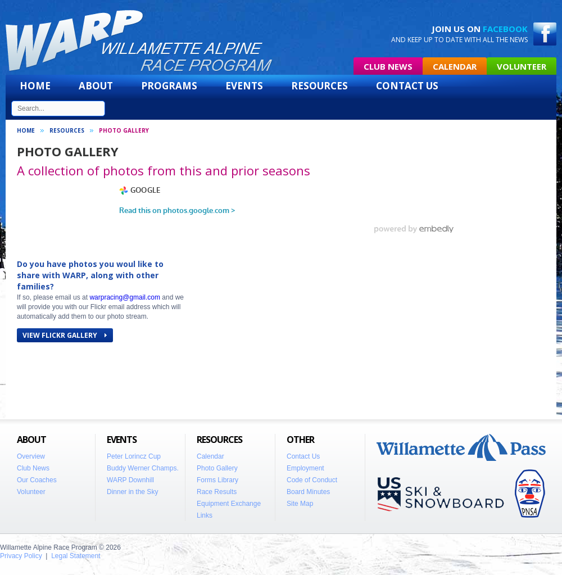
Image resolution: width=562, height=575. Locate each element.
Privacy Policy (21, 556)
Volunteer (521, 66)
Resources (319, 85)
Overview (31, 456)
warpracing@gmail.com (124, 297)
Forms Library (217, 480)
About (96, 85)
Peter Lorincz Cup (134, 456)
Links (204, 515)
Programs (169, 85)
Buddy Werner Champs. (143, 468)
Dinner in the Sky (132, 492)
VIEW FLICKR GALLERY (64, 335)
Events (244, 85)
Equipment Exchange (229, 504)
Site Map (300, 504)
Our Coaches (37, 480)
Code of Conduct (312, 480)
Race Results (217, 492)
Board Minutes (308, 492)
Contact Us (407, 85)
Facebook (505, 28)
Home (35, 85)
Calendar (455, 66)
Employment (305, 468)
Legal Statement (75, 556)
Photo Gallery (217, 468)
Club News (388, 66)
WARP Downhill (130, 480)
